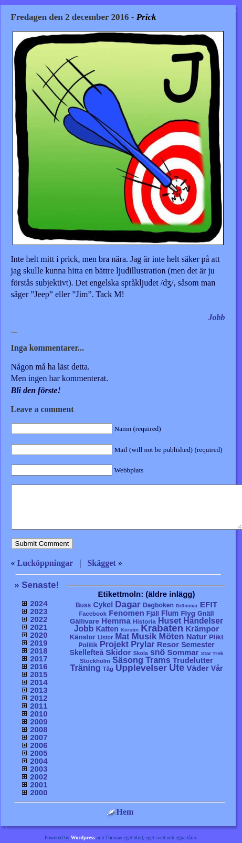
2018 (38, 650)
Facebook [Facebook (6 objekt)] (93, 613)
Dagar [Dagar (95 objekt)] (128, 604)
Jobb (216, 317)
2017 (38, 658)
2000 (38, 792)
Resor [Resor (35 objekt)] (168, 644)
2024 (38, 603)
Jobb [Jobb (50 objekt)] (84, 628)
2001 (38, 784)
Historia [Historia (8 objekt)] (144, 621)
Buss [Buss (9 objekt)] (83, 605)
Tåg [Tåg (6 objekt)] (108, 669)
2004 (38, 760)
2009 (38, 721)
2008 (38, 729)
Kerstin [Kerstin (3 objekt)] (130, 630)
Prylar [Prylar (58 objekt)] (142, 644)
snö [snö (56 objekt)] (157, 652)
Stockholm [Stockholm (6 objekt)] (95, 661)
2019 (38, 642)
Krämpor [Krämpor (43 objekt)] (202, 628)
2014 (38, 682)
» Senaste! (36, 585)
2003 (38, 768)
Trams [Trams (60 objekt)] (157, 660)
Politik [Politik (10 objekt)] (88, 645)
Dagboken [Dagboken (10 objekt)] (158, 605)
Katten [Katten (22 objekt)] (107, 629)
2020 (38, 634)
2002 (38, 776)
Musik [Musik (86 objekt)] (144, 636)
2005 (38, 753)
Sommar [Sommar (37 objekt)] (182, 652)
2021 (38, 627)
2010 (38, 713)
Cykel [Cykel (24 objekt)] (103, 604)
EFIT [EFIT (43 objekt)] (208, 604)
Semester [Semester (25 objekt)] (198, 644)
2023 (38, 611)
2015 (38, 674)
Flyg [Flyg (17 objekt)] (188, 613)
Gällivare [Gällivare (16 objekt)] (84, 621)
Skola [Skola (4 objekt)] (140, 653)
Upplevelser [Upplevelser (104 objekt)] (141, 667)
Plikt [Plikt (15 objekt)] (216, 637)
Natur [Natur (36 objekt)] (196, 636)
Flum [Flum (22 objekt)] (169, 613)
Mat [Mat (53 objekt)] (122, 636)
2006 (38, 745)
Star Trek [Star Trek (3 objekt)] (212, 653)
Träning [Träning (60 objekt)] (85, 667)
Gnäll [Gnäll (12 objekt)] (205, 613)
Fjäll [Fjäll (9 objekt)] (152, 613)
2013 (38, 690)
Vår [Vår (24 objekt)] (217, 668)
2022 (38, 619)
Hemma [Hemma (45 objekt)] (116, 620)
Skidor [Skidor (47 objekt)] (118, 652)
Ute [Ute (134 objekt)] (176, 667)
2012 (38, 697)
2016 (38, 666)
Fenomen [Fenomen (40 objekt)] (126, 612)
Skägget (101, 563)
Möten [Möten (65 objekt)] (171, 636)
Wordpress (83, 837)
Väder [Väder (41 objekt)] (197, 667)
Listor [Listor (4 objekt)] (105, 637)
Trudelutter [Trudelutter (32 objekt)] (193, 660)
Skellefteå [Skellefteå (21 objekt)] (86, 653)
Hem (120, 811)
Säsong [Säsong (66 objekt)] (127, 660)
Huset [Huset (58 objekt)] (170, 620)
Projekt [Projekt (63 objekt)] (114, 644)
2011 (38, 705)
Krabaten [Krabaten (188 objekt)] (162, 628)
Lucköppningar (45, 563)
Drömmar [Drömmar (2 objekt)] (186, 605)
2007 (38, 737)
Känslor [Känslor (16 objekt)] (83, 637)
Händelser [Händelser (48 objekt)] (203, 620)
